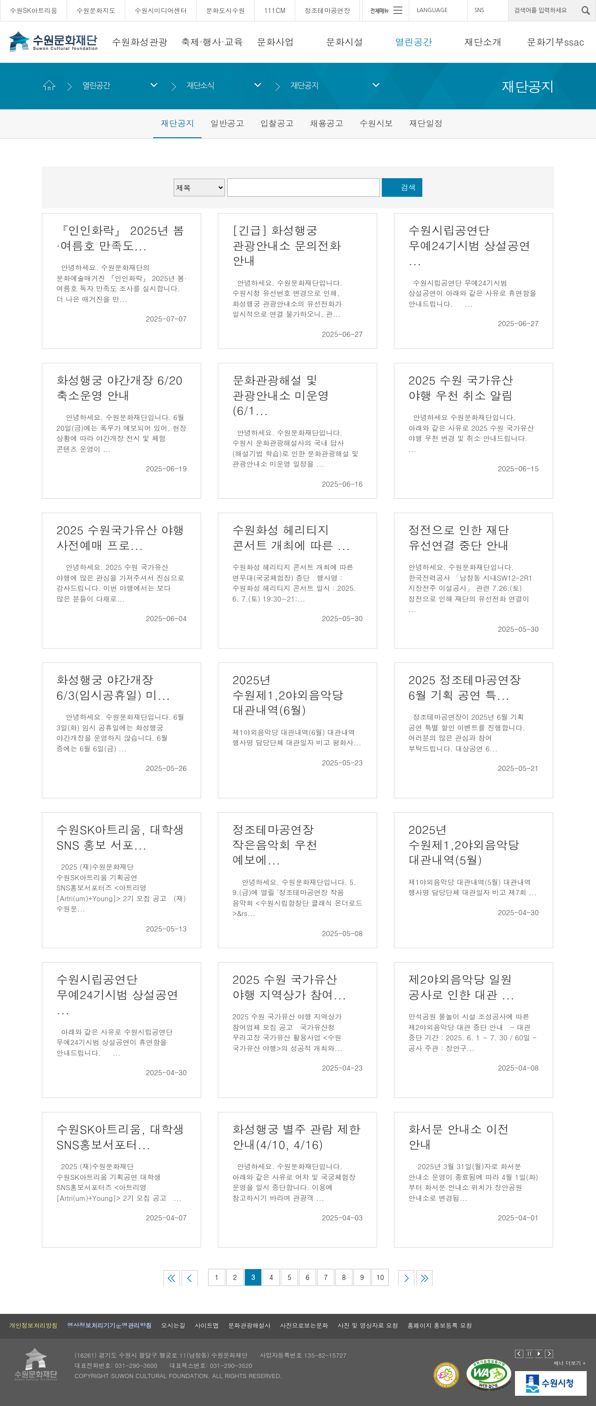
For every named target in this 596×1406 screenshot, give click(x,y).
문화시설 (344, 41)
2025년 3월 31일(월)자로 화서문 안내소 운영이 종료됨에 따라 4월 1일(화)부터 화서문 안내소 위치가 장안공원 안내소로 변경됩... (473, 1182)
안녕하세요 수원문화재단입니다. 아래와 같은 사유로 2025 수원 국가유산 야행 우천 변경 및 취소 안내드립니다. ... (472, 433)
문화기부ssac (555, 41)
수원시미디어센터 (161, 10)
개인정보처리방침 (33, 1325)
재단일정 (426, 123)
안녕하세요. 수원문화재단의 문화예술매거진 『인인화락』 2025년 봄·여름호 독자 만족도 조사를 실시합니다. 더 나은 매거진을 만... (121, 283)
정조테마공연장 (327, 10)
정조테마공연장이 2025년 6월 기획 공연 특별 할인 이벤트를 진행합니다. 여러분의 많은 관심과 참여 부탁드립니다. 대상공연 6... (466, 732)
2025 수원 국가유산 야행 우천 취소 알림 (460, 387)
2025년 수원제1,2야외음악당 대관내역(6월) (288, 694)
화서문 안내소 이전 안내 (458, 1136)
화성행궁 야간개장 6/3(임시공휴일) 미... (113, 687)
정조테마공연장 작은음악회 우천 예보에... (275, 844)
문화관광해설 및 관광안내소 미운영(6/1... (280, 395)
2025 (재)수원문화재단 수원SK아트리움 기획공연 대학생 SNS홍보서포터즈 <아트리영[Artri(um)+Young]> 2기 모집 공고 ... (119, 1182)
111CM (274, 10)
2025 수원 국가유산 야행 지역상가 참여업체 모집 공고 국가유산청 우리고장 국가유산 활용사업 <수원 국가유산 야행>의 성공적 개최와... (287, 1032)
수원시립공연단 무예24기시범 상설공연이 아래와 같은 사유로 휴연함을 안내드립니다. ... (472, 293)
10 (380, 1277)
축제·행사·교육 (212, 41)
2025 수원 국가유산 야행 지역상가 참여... (289, 987)
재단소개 (482, 41)
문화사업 (275, 41)
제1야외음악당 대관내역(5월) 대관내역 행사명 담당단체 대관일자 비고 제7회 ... (472, 887)
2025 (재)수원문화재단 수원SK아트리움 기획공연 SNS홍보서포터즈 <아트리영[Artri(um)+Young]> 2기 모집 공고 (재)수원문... (121, 887)
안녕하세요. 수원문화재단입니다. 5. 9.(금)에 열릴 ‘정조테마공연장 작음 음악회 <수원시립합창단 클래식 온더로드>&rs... (297, 897)
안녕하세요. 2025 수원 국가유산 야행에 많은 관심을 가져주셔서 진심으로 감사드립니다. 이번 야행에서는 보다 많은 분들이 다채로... (120, 582)
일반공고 (227, 123)
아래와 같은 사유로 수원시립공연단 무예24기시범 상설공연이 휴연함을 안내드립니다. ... (114, 1042)
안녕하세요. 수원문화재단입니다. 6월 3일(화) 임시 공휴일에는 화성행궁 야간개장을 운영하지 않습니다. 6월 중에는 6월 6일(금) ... (120, 732)
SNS (479, 10)
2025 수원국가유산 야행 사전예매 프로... (120, 537)
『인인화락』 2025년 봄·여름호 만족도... (120, 238)
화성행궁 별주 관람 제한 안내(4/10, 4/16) (296, 1136)
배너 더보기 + (570, 1362)
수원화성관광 (140, 41)
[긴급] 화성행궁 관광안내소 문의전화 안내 (286, 245)
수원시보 (376, 123)
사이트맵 (207, 1325)
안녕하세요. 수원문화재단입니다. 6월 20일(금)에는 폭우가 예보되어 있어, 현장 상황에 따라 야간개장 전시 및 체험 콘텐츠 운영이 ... (121, 433)
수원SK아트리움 (33, 10)
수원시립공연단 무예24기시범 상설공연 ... (469, 245)
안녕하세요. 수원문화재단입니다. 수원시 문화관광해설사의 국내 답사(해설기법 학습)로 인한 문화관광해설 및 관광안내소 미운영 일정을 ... (295, 448)
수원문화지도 (95, 10)
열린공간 (414, 41)
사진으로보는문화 (304, 1325)
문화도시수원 (225, 10)
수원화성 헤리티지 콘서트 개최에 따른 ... (291, 537)
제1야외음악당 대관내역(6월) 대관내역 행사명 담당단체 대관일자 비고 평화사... (296, 737)
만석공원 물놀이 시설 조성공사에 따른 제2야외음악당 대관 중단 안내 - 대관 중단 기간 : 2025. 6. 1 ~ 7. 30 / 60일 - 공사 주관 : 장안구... (472, 1032)
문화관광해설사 (249, 1325)
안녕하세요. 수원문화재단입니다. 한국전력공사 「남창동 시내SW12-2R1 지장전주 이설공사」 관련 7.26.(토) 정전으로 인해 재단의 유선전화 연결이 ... (470, 588)
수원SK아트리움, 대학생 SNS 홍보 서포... (120, 837)
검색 (408, 187)
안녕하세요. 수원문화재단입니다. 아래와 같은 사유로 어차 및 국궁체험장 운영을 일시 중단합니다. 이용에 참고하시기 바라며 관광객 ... (294, 1182)
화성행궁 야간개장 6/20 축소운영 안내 (119, 387)
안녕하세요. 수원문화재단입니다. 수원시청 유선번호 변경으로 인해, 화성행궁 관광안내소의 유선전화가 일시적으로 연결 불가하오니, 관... (287, 298)
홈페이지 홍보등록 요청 (439, 1325)
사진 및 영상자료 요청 (368, 1325)
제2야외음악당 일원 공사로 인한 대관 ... (461, 987)
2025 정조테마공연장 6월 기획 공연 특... (464, 687)
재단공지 (304, 85)
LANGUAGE (432, 10)
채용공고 (326, 123)
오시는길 (173, 1325)
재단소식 (200, 85)
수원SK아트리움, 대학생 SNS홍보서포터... (120, 1136)
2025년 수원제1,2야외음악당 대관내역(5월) (464, 844)
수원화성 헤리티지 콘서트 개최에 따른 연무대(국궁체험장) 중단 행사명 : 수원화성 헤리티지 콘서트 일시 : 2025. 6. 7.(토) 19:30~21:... (294, 582)
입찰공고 (277, 123)
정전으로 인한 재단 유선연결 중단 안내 (460, 537)
